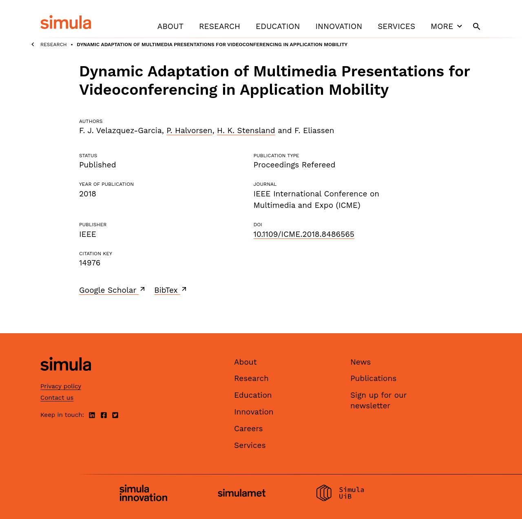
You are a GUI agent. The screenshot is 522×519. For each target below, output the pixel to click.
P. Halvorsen (189, 130)
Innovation (338, 26)
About (170, 26)
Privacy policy (60, 386)
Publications (373, 378)
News (360, 362)
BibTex (171, 290)
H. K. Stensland (246, 130)
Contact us (56, 397)
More (447, 26)
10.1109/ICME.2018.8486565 (303, 234)
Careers (248, 428)
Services (396, 26)
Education (278, 26)
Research (219, 26)
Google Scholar (112, 290)
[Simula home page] (65, 377)
